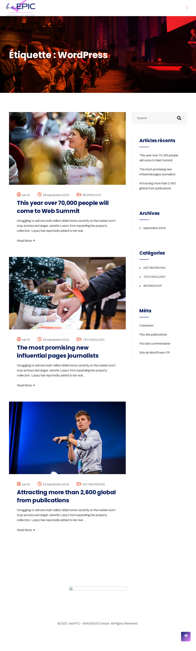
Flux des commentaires (154, 343)
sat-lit (26, 195)
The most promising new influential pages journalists (58, 352)
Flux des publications (153, 334)
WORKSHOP (92, 195)
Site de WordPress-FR (154, 352)
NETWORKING (94, 484)
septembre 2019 (154, 228)
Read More (26, 240)
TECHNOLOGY (94, 339)
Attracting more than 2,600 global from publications (66, 496)
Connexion (146, 325)
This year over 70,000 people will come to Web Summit (63, 207)
